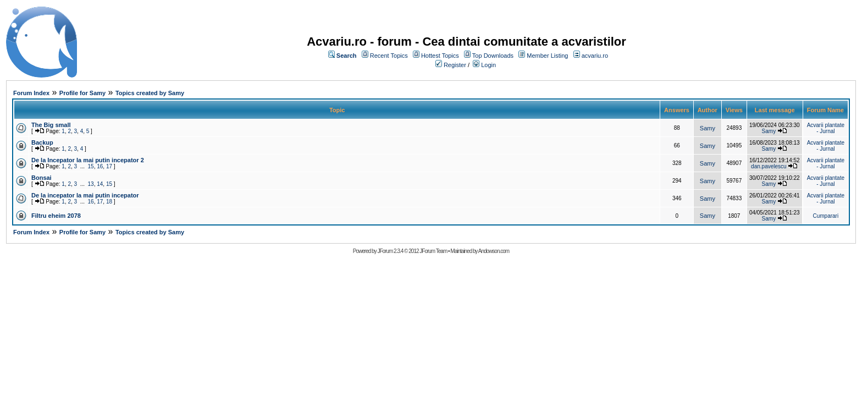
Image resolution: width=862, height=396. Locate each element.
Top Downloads (492, 55)
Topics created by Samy (149, 93)
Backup (42, 142)
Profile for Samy (82, 93)
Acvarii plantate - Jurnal (825, 128)
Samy (707, 128)
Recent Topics (389, 55)
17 (109, 166)
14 (100, 184)
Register (455, 65)
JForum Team (433, 251)
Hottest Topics (440, 55)
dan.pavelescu (769, 166)
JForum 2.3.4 (390, 251)
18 (109, 202)
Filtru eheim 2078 (56, 215)
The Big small (51, 125)
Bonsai (41, 177)
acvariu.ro (595, 55)
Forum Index (31, 93)
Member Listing (547, 55)
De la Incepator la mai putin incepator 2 (87, 160)
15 (91, 166)
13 (91, 184)
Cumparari (825, 216)
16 (100, 166)
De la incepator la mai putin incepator (85, 195)
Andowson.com (493, 251)
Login (488, 65)
